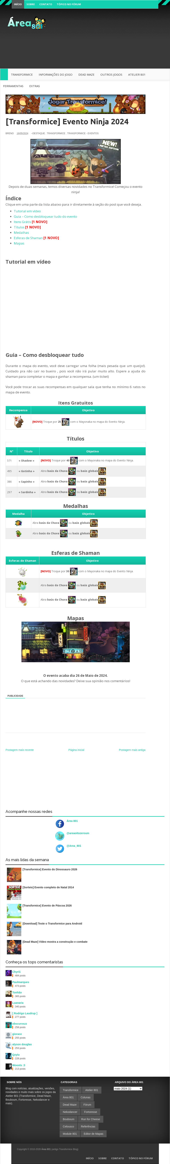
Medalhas (21, 232)
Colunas (85, 1097)
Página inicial (76, 749)
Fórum (87, 1104)
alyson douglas (22, 1044)
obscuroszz (19, 1023)
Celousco (68, 1126)
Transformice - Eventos (83, 133)
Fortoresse (90, 1111)
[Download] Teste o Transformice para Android (52, 923)
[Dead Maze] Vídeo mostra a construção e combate (55, 941)
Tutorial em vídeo (27, 211)
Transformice (56, 133)
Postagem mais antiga (132, 749)
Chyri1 (16, 971)
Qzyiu (16, 1054)
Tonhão (17, 992)
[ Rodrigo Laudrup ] (24, 1013)
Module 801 (70, 1133)
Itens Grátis (22, 222)
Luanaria (17, 1002)
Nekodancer (70, 1111)
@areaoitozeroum (78, 833)
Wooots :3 (18, 1065)
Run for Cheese (90, 1119)
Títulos (19, 227)
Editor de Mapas (93, 1133)
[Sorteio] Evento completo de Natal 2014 (48, 887)
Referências (88, 1126)
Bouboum (68, 1119)
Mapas (19, 243)
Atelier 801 (91, 1090)
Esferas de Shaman (28, 238)
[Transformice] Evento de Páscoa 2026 (47, 905)
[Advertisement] (109, 40)
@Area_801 (74, 845)
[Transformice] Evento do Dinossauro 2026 (50, 869)
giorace (17, 1034)
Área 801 (72, 820)
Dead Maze (70, 1104)
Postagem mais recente (20, 749)
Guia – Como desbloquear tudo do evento (45, 216)
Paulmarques (20, 982)
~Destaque (38, 133)
